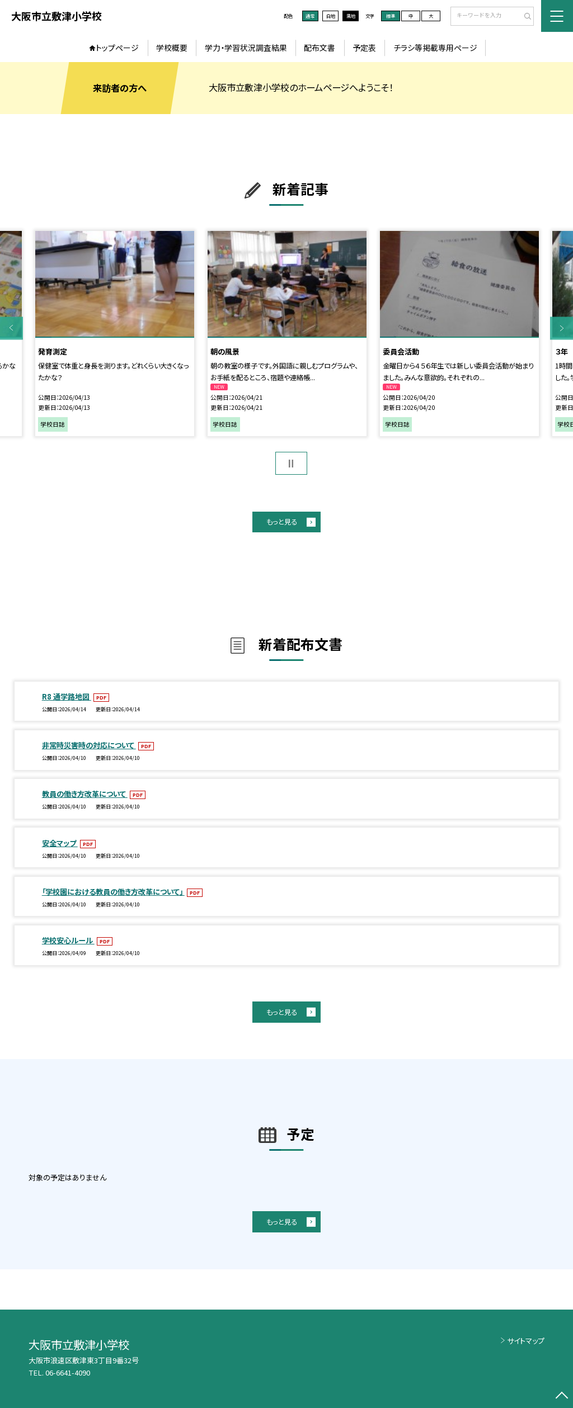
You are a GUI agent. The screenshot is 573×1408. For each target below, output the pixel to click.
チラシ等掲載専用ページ (435, 47)
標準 (390, 15)
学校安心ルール (68, 940)
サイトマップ (525, 1340)
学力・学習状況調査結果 (246, 47)
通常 (310, 15)
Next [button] (561, 327)
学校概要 (171, 47)
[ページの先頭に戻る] (561, 1396)
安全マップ (60, 843)
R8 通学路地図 (66, 696)
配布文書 (319, 47)
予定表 (364, 47)
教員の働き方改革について (85, 793)
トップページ (117, 47)
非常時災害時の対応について (89, 745)
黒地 (350, 15)
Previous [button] (11, 327)
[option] (114, 333)
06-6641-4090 (67, 1372)
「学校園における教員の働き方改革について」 (113, 891)
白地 (330, 15)
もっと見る (281, 522)
